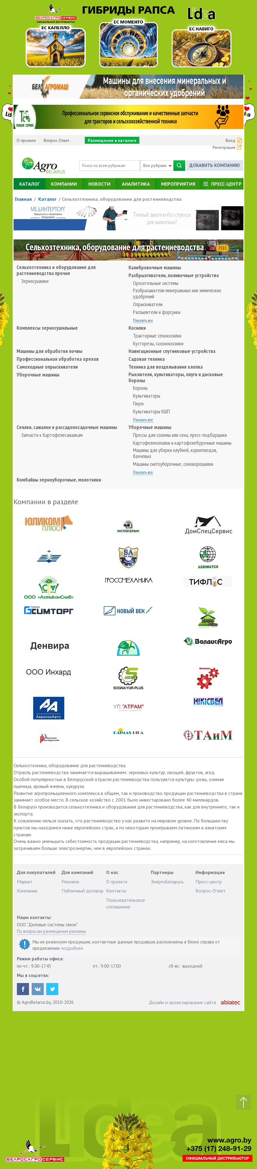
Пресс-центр (226, 184)
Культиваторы (146, 396)
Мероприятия (178, 184)
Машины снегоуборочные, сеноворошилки (173, 464)
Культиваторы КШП (151, 411)
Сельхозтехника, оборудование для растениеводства (122, 199)
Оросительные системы (155, 283)
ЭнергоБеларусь (167, 882)
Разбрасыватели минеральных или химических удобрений (177, 293)
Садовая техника (146, 359)
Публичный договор (82, 891)
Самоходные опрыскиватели (47, 367)
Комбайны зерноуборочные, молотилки (59, 480)
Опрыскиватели (148, 304)
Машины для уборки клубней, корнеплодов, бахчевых (175, 453)
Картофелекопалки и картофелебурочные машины (182, 443)
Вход (230, 140)
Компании (64, 184)
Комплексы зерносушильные (47, 328)
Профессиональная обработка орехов (58, 359)
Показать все (143, 320)
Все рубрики (157, 165)
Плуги (138, 404)
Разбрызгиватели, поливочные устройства (173, 275)
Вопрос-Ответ (56, 140)
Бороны (140, 388)
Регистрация (224, 147)
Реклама (70, 882)
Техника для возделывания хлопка (165, 367)
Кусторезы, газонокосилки (158, 344)
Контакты (116, 891)
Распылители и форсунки (156, 312)
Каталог (29, 184)
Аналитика (136, 184)
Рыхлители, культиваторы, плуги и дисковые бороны (175, 377)
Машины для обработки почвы (49, 351)
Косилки (137, 328)
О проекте (26, 140)
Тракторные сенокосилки (157, 336)
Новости (99, 184)
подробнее (72, 948)
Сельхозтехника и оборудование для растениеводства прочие (56, 270)
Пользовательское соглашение (125, 903)
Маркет (25, 882)
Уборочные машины (38, 375)
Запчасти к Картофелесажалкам (52, 435)
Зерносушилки (35, 281)
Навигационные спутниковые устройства (171, 351)
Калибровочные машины (154, 267)
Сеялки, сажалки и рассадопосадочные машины (67, 427)
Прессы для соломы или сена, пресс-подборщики (180, 435)
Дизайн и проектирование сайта (182, 1002)
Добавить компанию (214, 165)
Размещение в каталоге (112, 140)
